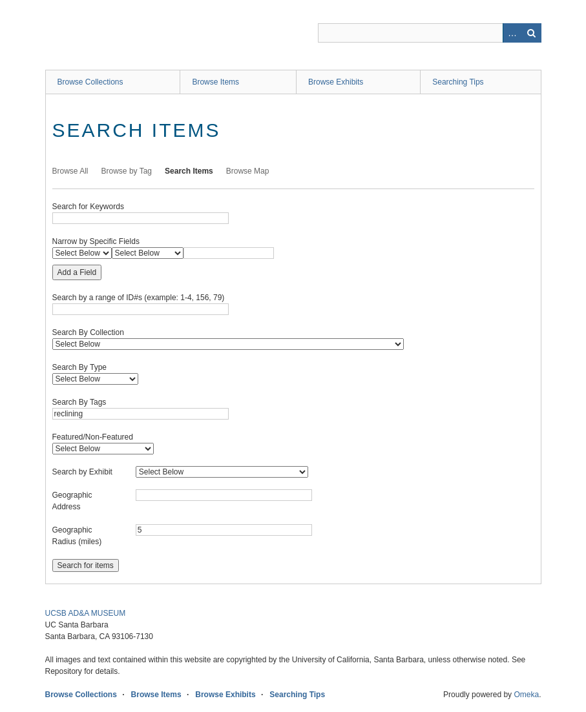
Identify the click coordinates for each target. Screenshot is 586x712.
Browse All (70, 171)
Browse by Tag (126, 171)
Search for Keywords (88, 206)
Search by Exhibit (82, 471)
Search (531, 33)
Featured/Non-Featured (92, 437)
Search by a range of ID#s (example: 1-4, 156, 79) (138, 297)
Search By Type (79, 367)
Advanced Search (512, 33)
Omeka (526, 694)
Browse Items (215, 81)
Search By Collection (88, 332)
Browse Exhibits (335, 81)
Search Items (189, 171)
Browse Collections (90, 81)
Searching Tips (457, 81)
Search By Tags (79, 402)
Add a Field (77, 272)
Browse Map (247, 171)
